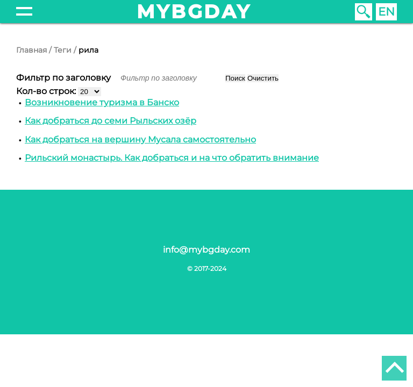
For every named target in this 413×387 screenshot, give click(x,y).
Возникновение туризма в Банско (102, 102)
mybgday (194, 11)
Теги (63, 50)
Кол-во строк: (47, 91)
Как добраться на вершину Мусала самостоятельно (140, 139)
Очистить (263, 78)
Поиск (235, 78)
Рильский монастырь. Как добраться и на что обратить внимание (172, 158)
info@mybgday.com (206, 250)
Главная (31, 50)
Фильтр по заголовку (64, 78)
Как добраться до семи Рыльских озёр (110, 121)
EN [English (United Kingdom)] (386, 11)
